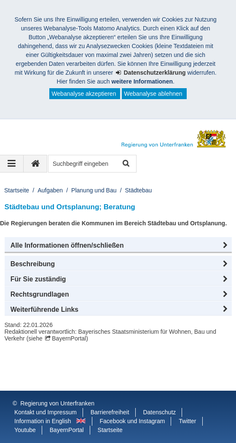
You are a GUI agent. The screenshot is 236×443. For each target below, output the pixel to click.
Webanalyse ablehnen (153, 93)
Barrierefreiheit (110, 412)
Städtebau (138, 190)
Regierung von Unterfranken (57, 403)
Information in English (42, 421)
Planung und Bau (93, 190)
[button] (118, 245)
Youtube (25, 430)
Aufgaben (50, 190)
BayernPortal (69, 338)
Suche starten (125, 164)
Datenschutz (159, 412)
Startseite (16, 190)
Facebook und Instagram (132, 421)
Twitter (187, 421)
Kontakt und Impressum (45, 412)
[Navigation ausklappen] (12, 164)
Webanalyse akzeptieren (83, 93)
